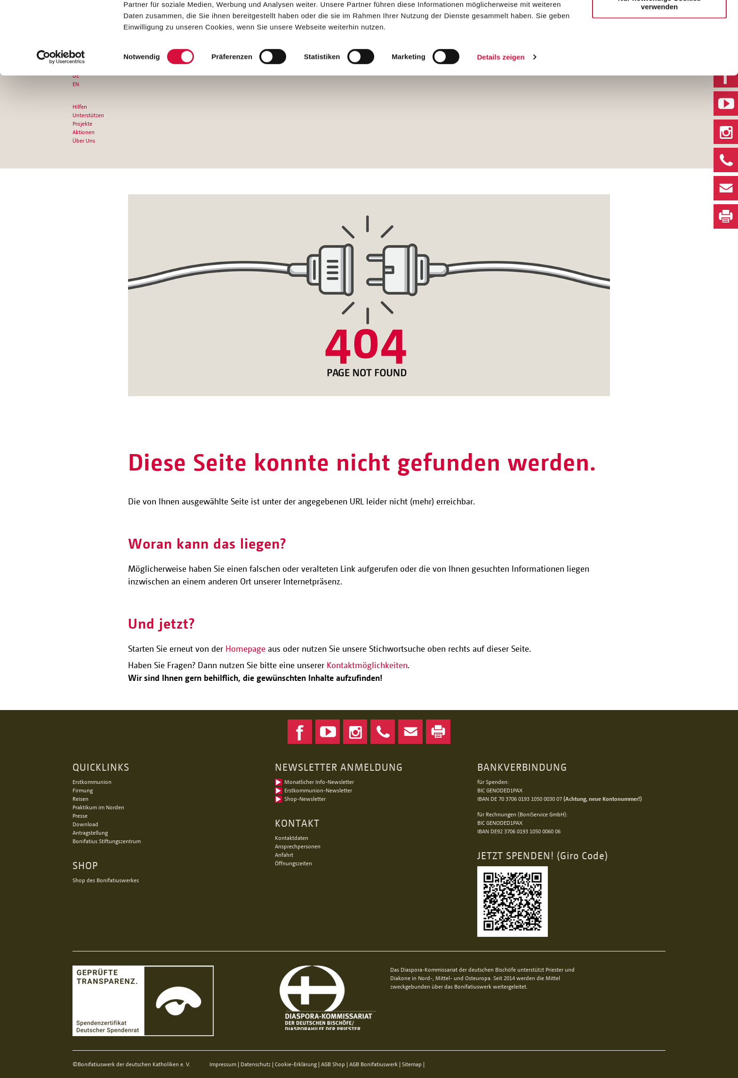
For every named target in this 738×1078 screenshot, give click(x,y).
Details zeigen (500, 110)
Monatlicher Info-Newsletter (319, 781)
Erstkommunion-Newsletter (318, 790)
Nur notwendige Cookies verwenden (659, 55)
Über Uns (83, 140)
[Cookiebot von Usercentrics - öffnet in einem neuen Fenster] (61, 110)
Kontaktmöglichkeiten (367, 665)
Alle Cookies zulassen (659, 23)
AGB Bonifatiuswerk (373, 1064)
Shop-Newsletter (305, 798)
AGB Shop (333, 1064)
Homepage (245, 648)
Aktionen (83, 132)
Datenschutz (256, 1064)
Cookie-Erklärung (296, 1064)
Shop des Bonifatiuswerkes (105, 880)
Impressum (222, 1064)
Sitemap (412, 1064)
